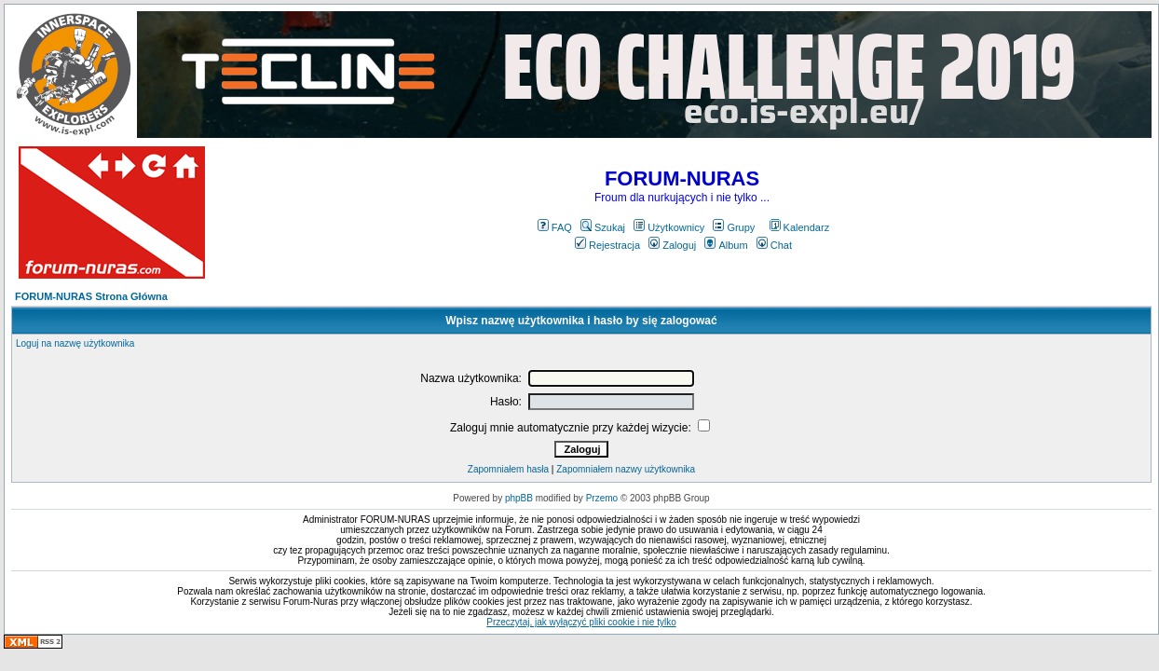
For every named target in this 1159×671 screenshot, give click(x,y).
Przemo (602, 498)
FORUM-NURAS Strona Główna (91, 296)
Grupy (734, 227)
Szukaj (602, 227)
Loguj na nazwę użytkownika (75, 343)
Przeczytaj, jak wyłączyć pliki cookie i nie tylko (580, 622)
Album (725, 245)
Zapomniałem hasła (508, 469)
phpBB (519, 498)
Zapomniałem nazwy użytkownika (625, 469)
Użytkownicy (669, 227)
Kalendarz (800, 227)
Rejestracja (607, 245)
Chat (774, 245)
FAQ (555, 227)
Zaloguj (672, 245)
